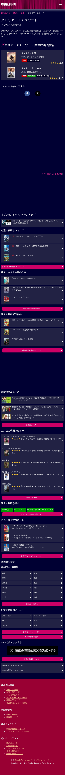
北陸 (35, 588)
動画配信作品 (12, 746)
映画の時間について (32, 659)
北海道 (4, 583)
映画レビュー (31, 498)
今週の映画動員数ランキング (13, 267)
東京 (4, 573)
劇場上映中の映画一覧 (31, 309)
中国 (4, 592)
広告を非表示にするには (51, 174)
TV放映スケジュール (15, 748)
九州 (4, 597)
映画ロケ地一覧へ (32, 637)
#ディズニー (46, 510)
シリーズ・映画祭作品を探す (31, 514)
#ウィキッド (19, 510)
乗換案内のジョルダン (24, 760)
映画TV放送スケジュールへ (31, 556)
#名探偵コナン (33, 510)
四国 (35, 592)
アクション (6, 616)
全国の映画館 (12, 714)
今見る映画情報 (13, 751)
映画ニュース (12, 743)
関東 (35, 573)
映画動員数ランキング (15, 729)
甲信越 (4, 588)
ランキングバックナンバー (17, 731)
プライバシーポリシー (45, 760)
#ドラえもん (6, 510)
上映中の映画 (12, 690)
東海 (35, 578)
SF (3, 621)
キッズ (36, 621)
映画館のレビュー (13, 717)
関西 (4, 578)
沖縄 (35, 597)
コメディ (5, 625)
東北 (35, 583)
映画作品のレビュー (14, 700)
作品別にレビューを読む (16, 703)
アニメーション (40, 616)
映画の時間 (5, 13)
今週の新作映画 (13, 692)
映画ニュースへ (32, 425)
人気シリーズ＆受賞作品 (16, 697)
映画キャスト (19, 13)
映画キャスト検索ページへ (12, 665)
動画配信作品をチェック (31, 350)
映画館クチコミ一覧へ (31, 632)
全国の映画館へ (32, 604)
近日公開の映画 (13, 695)
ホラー (36, 625)
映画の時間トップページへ (12, 670)
